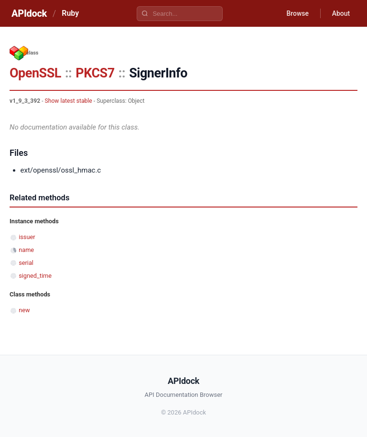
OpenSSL (35, 73)
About (341, 13)
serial (26, 262)
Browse (297, 13)
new (24, 310)
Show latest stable (68, 101)
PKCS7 (95, 73)
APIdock (29, 13)
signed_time (35, 275)
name (26, 249)
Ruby (70, 13)
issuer (27, 236)
